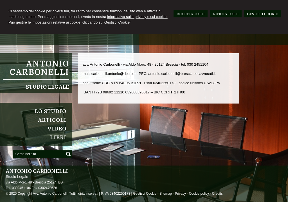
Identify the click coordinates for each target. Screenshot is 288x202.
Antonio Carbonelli (39, 68)
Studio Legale (47, 87)
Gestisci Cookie (144, 194)
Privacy (180, 194)
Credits (217, 194)
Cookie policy (199, 194)
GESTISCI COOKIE (262, 14)
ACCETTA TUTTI (190, 14)
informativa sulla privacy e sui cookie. (137, 17)
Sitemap (165, 194)
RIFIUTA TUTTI (225, 14)
